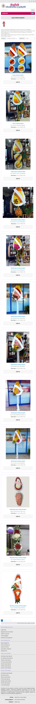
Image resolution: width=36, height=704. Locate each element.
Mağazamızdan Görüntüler (7, 632)
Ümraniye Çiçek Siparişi (6, 662)
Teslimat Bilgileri (4, 635)
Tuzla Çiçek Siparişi (5, 685)
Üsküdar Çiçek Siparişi (6, 664)
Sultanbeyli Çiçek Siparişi (6, 673)
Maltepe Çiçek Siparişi (6, 681)
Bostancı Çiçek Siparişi (6, 668)
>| (10, 620)
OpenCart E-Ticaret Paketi (20, 697)
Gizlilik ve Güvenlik (5, 633)
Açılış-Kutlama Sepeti (18, 75)
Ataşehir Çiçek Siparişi (6, 660)
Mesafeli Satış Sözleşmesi (6, 637)
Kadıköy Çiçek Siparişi (6, 666)
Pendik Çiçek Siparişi (5, 683)
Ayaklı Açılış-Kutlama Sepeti (18, 171)
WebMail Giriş (4, 650)
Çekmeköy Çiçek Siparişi (6, 656)
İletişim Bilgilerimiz (5, 643)
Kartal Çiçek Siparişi (5, 679)
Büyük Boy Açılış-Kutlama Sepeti (18, 509)
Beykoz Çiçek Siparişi (5, 677)
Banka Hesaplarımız (5, 645)
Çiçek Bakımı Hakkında (6, 649)
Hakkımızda (3, 630)
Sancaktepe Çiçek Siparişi (7, 658)
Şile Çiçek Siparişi (5, 675)
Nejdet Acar (17, 702)
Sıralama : (4, 38)
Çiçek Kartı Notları (5, 647)
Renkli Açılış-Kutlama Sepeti (18, 220)
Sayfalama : (22, 38)
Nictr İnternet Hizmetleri (20, 699)
